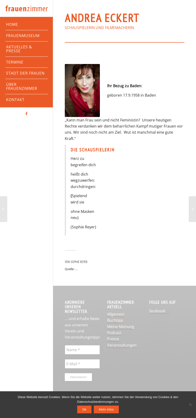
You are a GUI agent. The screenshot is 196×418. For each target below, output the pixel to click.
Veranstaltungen (122, 345)
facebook (157, 310)
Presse (113, 338)
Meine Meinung (120, 326)
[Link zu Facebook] (26, 113)
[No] (190, 404)
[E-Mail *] (82, 364)
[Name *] (82, 349)
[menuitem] (26, 24)
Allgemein (115, 314)
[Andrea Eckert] (82, 90)
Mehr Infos (106, 409)
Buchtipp (115, 320)
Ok (84, 409)
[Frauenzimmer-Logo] (26, 8)
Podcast (114, 332)
